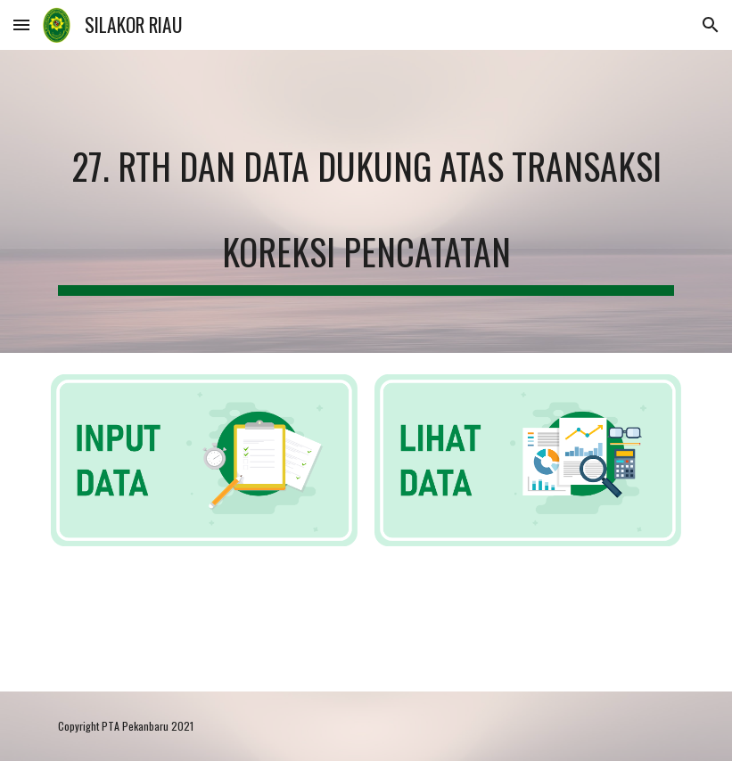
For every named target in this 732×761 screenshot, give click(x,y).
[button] (21, 24)
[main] (366, 201)
